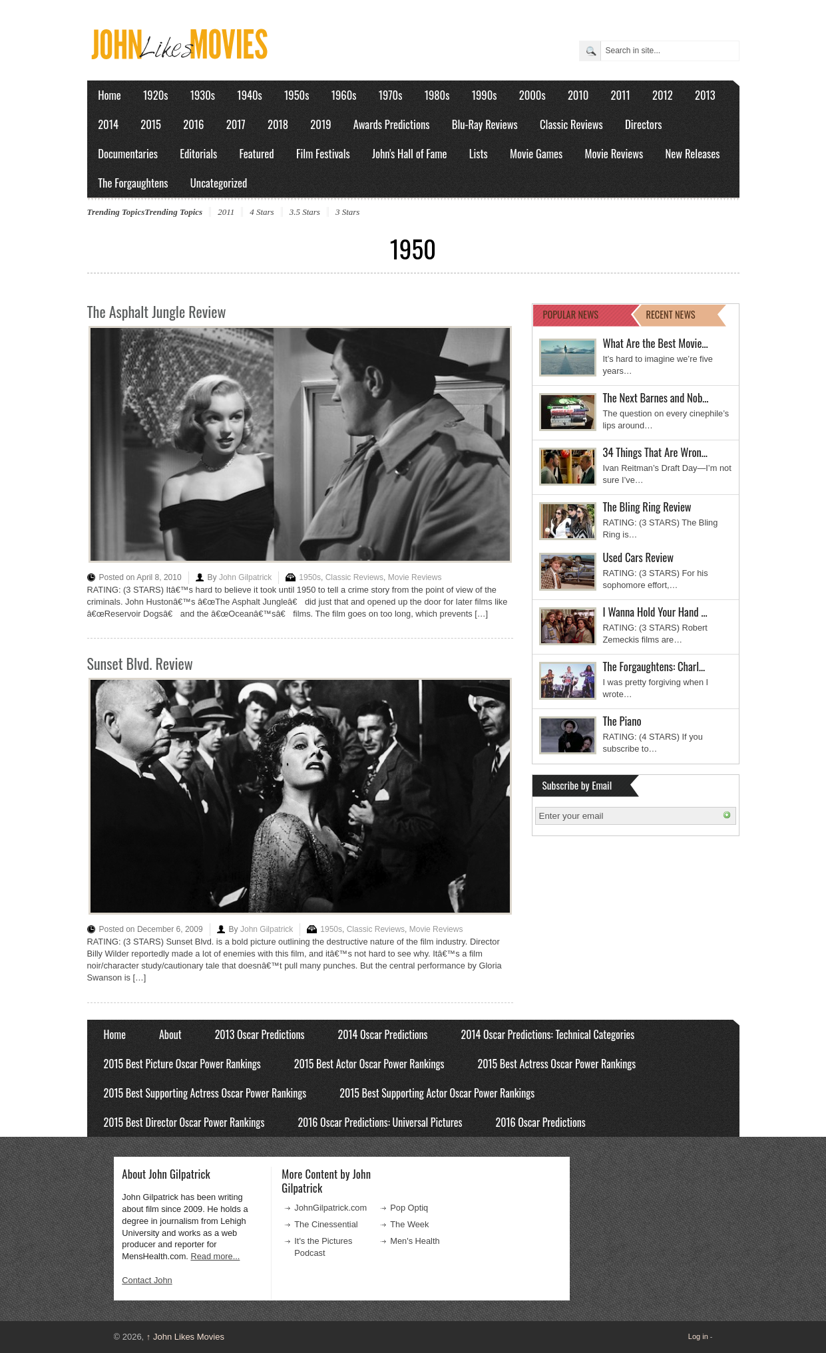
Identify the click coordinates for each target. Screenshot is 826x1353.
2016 (193, 124)
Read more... (215, 1256)
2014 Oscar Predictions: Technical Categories (548, 1034)
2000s (532, 94)
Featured (257, 153)
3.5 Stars (305, 212)
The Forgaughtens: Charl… (654, 666)
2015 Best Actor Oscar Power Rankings (369, 1064)
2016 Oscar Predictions (540, 1122)
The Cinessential (325, 1224)
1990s (484, 94)
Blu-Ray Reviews (485, 124)
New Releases (693, 153)
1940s (249, 94)
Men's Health (414, 1241)
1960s (344, 94)
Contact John (147, 1280)
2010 (578, 94)
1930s (202, 94)
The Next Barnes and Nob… (656, 397)
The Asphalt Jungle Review (156, 311)
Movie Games (536, 153)
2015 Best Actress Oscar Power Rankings (557, 1064)
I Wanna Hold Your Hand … (655, 611)
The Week (409, 1224)
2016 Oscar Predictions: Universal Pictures (380, 1122)
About (170, 1034)
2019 (320, 124)
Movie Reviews (614, 153)
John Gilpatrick (245, 577)
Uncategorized (219, 182)
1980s (437, 94)
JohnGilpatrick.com (330, 1208)
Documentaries (128, 153)
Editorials (198, 153)
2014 (108, 124)
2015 (150, 124)
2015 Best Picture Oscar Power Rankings (182, 1064)
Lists (478, 153)
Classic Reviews (571, 124)
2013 (705, 94)
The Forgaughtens (133, 182)
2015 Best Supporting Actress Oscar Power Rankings (205, 1093)
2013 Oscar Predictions (260, 1034)
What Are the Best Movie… (655, 343)
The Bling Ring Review (647, 506)
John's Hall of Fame (409, 153)
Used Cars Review (638, 557)
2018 (278, 124)
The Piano (622, 720)
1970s (391, 94)
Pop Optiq (409, 1208)
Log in (698, 1336)
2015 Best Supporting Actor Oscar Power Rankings (436, 1093)
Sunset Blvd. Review (140, 663)
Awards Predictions (391, 124)
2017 (236, 124)
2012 (662, 94)
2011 (620, 94)
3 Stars (347, 212)
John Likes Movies (185, 1337)
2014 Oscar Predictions (383, 1034)
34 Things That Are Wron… (655, 452)
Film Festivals (323, 153)
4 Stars (262, 212)
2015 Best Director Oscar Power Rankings (184, 1122)
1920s (155, 94)
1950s (296, 94)
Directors (643, 124)
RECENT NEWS (671, 314)
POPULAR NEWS (571, 314)
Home (109, 94)
